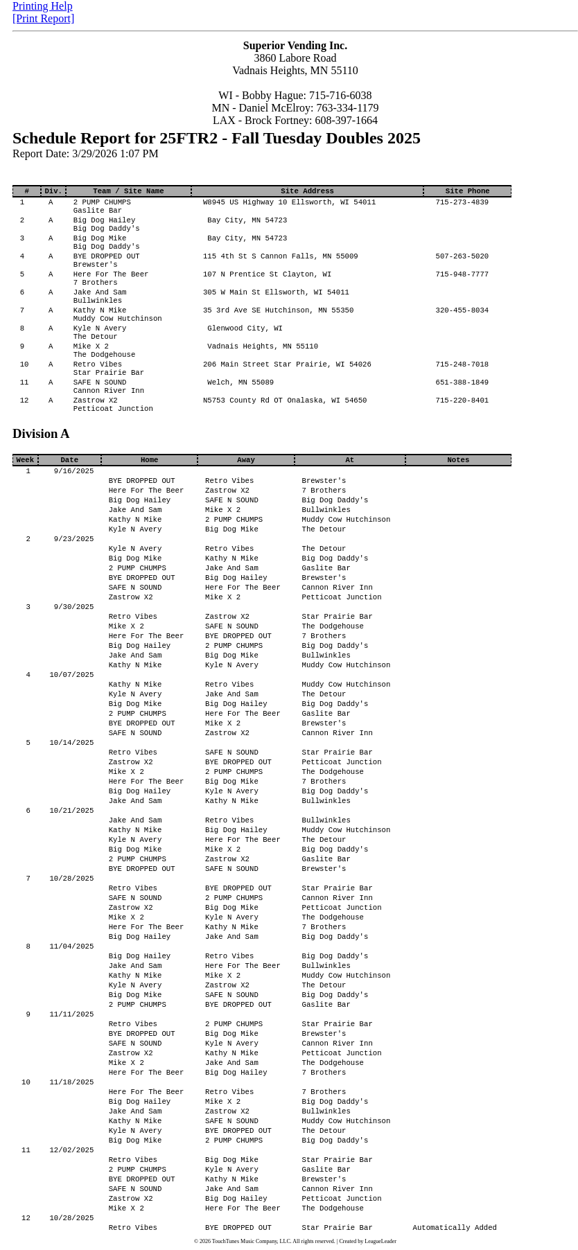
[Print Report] (43, 18)
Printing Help (42, 6)
